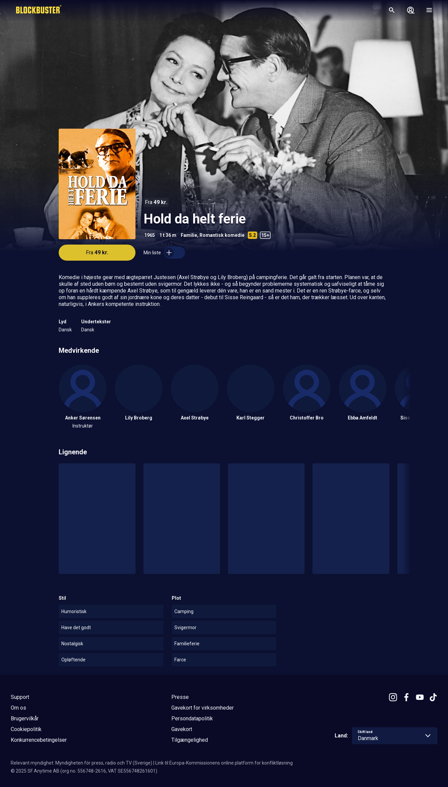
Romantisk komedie (222, 235)
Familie (189, 235)
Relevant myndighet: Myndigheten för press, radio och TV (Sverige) (81, 763)
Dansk (65, 329)
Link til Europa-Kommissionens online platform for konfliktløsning (224, 763)
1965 (149, 235)
